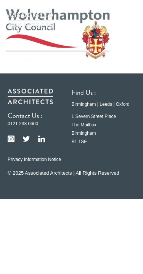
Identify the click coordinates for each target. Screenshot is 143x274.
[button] (123, 20)
